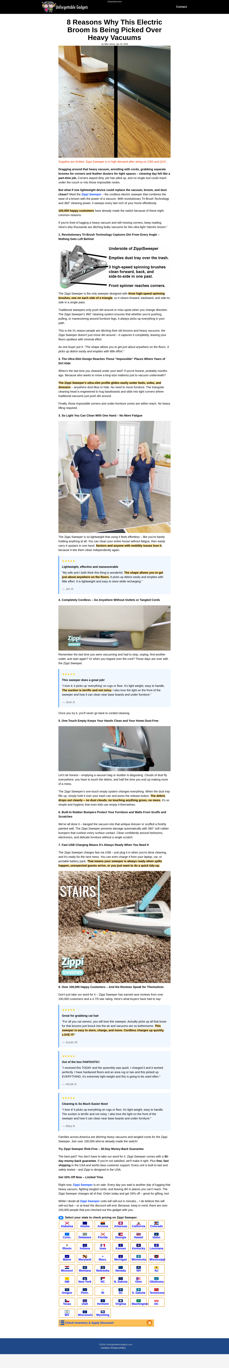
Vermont (103, 1302)
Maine (67, 1258)
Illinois (67, 1247)
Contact (181, 6)
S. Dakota (138, 1291)
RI (103, 1291)
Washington (139, 1302)
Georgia (120, 1236)
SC (120, 1291)
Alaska (85, 1225)
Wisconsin (85, 1313)
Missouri (67, 1269)
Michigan (120, 1258)
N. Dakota (120, 1280)
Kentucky (138, 1247)
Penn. (85, 1291)
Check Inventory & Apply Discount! (89, 1322)
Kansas (121, 1247)
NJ (156, 1269)
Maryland (84, 1258)
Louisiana (156, 1247)
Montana (85, 1269)
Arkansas (120, 1225)
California (138, 1225)
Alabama (67, 1225)
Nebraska (102, 1269)
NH (138, 1269)
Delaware (84, 1236)
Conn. (67, 1236)
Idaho (156, 1236)
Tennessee (157, 1291)
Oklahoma (157, 1280)
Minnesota (139, 1258)
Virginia (120, 1302)
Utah (85, 1302)
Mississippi (157, 1258)
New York (84, 1280)
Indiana (85, 1247)
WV (67, 1313)
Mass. (103, 1258)
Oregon (67, 1291)
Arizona (102, 1225)
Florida (103, 1236)
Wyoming (102, 1313)
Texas (67, 1302)
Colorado (156, 1225)
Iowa (102, 1247)
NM (67, 1280)
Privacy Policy (118, 1348)
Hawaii (138, 1236)
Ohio (138, 1280)
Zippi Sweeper (91, 194)
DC (156, 1302)
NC (103, 1280)
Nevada (121, 1269)
